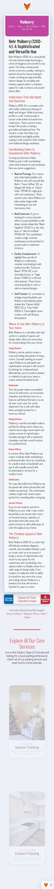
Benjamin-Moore (31, 613)
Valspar (27, 617)
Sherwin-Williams (14, 613)
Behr (44, 613)
